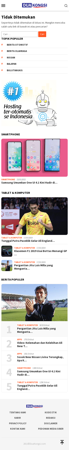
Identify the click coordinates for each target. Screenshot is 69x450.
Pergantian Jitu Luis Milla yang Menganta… (33, 267)
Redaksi (50, 417)
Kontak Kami (17, 428)
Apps (19, 339)
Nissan (11, 57)
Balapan (11, 63)
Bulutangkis (15, 70)
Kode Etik (51, 412)
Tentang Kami (17, 412)
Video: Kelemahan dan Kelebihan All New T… (39, 344)
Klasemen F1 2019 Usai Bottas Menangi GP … (40, 252)
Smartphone (8, 179)
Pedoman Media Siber (50, 428)
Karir (17, 417)
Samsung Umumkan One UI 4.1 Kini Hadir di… (29, 182)
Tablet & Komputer (11, 237)
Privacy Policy (17, 423)
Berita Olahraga (17, 51)
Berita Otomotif (17, 44)
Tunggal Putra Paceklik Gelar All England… (28, 241)
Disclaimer (50, 423)
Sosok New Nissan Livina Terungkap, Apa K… (40, 358)
